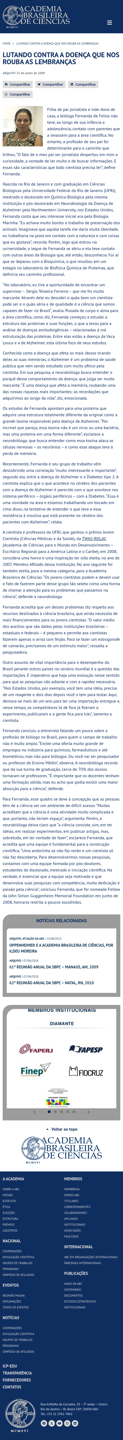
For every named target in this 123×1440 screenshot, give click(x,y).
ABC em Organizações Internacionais (91, 1257)
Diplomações (12, 1301)
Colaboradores (75, 1213)
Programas (11, 1269)
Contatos (12, 1387)
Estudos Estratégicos (80, 1301)
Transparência (17, 1373)
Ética (6, 1207)
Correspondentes (77, 1207)
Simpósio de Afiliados (18, 1275)
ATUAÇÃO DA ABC (33, 938)
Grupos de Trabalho (17, 1263)
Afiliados (71, 1219)
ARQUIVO (15, 938)
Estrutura (10, 1219)
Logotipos (10, 1230)
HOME (7, 43)
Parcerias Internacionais (82, 1263)
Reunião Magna (14, 1295)
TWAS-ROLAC (94, 538)
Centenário (72, 1289)
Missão (8, 1195)
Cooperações (12, 1251)
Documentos (73, 1295)
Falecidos (71, 1236)
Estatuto (9, 1201)
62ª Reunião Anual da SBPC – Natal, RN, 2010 (51, 982)
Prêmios (8, 1224)
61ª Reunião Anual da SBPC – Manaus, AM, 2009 (53, 966)
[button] (18, 84)
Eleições (9, 1213)
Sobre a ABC (11, 1189)
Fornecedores (17, 1380)
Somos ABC (72, 1195)
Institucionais (74, 1224)
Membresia (72, 1189)
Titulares (71, 1201)
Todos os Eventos (16, 1307)
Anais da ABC (73, 1284)
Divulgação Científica (18, 1257)
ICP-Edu (10, 1366)
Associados (72, 1230)
